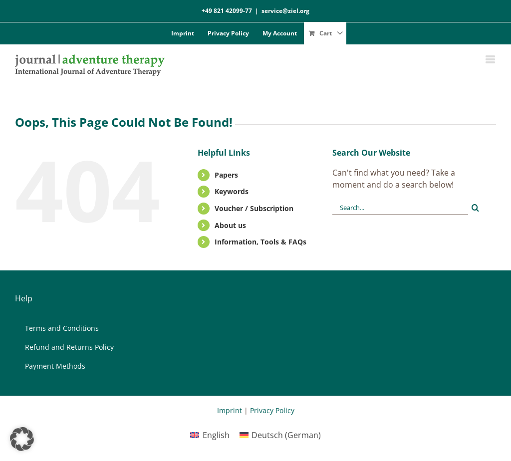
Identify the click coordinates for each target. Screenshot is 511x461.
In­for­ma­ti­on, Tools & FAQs (260, 241)
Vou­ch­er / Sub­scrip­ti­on (254, 208)
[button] (22, 439)
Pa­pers (226, 175)
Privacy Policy (272, 410)
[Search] (475, 208)
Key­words (232, 191)
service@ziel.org (285, 10)
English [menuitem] (216, 435)
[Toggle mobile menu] (491, 59)
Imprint (229, 410)
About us (230, 225)
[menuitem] (209, 435)
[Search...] (400, 208)
